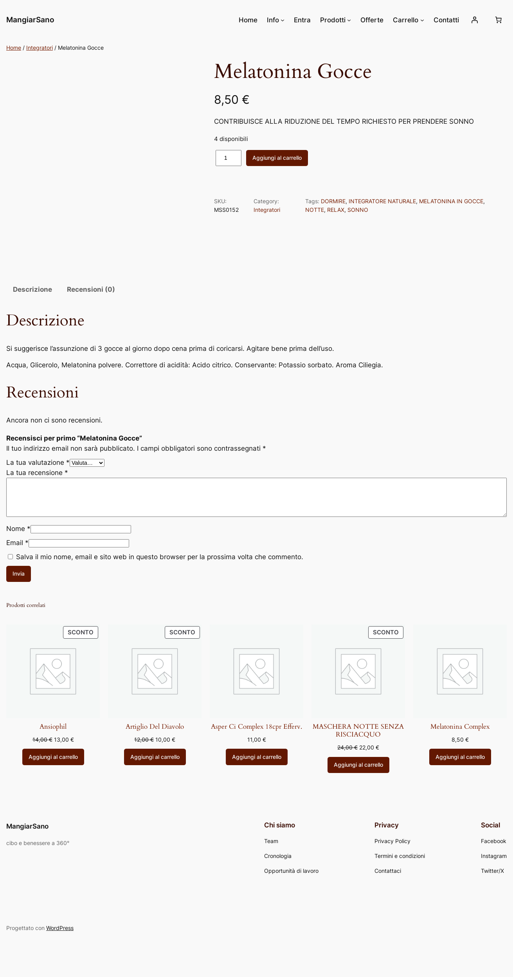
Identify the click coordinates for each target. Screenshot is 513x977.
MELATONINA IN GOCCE (451, 201)
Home (13, 47)
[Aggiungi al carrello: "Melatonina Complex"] (460, 757)
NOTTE (314, 209)
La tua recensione (37, 473)
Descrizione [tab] (32, 289)
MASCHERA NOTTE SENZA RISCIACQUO (358, 731)
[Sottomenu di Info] (282, 20)
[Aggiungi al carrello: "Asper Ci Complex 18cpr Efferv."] (257, 757)
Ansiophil (53, 727)
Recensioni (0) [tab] (91, 289)
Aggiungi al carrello (277, 157)
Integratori (39, 47)
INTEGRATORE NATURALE (382, 201)
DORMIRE (333, 201)
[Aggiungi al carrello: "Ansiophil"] (53, 757)
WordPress (60, 928)
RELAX (335, 209)
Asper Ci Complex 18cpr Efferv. (256, 727)
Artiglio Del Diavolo (155, 727)
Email (17, 543)
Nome (18, 529)
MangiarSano (30, 19)
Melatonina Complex (460, 727)
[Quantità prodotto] (228, 158)
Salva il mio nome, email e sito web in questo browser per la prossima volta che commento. (159, 557)
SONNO (357, 209)
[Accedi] (474, 20)
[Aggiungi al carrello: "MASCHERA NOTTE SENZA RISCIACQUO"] (358, 765)
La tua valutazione (38, 462)
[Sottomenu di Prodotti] (349, 20)
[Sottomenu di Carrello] (422, 20)
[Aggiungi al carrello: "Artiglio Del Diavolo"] (155, 757)
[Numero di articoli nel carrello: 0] (498, 20)
